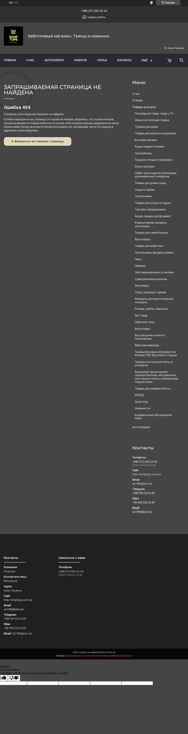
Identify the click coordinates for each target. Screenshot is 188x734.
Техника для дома (146, 126)
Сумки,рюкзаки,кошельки (151, 279)
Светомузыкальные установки (154, 272)
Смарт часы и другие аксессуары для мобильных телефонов (155, 174)
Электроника (143, 196)
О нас (30, 60)
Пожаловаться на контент (81, 655)
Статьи (102, 60)
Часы (138, 259)
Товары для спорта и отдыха (153, 202)
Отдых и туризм (145, 189)
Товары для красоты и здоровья (155, 133)
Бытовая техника (146, 140)
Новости (80, 60)
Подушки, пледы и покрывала (153, 159)
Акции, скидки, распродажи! (153, 216)
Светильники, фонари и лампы (154, 252)
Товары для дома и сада (150, 183)
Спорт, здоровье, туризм (150, 292)
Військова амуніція (147, 345)
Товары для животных (149, 245)
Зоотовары (142, 285)
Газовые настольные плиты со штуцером (154, 363)
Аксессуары (142, 328)
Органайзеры (143, 153)
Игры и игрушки (144, 166)
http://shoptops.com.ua (146, 474)
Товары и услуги (144, 107)
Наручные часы (144, 322)
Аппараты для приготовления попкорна (154, 300)
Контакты (124, 60)
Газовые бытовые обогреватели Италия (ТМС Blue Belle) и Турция (156, 353)
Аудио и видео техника (149, 146)
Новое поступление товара (152, 120)
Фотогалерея (54, 60)
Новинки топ (143, 408)
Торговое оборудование (150, 209)
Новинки (140, 265)
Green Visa (141, 401)
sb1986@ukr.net (142, 483)
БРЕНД (139, 395)
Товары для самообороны (151, 232)
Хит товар (141, 315)
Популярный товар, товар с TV (154, 113)
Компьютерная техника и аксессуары (151, 224)
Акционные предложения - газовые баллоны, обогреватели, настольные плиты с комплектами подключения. (156, 377)
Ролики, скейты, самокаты (151, 308)
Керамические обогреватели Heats (153, 417)
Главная (10, 60)
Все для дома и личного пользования (150, 337)
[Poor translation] (14, 678)
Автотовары (143, 239)
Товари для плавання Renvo (153, 388)
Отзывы (137, 100)
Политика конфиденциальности (114, 655)
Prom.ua (111, 652)
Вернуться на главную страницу (39, 141)
